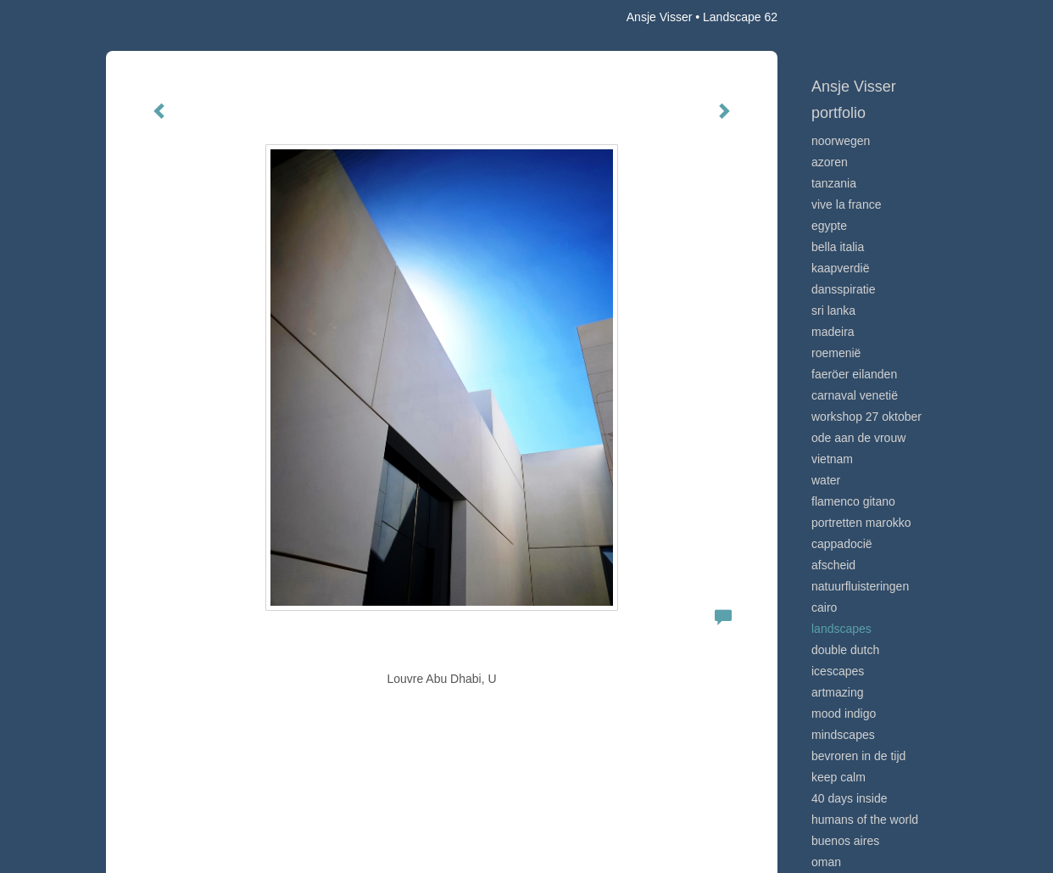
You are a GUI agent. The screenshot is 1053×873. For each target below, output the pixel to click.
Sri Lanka (833, 310)
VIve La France (846, 204)
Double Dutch (845, 650)
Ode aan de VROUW (858, 438)
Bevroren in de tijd (858, 756)
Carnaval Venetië (854, 395)
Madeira (833, 332)
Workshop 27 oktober (866, 416)
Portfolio (838, 112)
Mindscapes (843, 734)
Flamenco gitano (853, 501)
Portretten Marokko (861, 522)
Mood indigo (843, 713)
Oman (826, 862)
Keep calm (838, 777)
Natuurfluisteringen (860, 586)
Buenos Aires (845, 841)
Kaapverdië (840, 268)
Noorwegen (840, 141)
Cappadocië (841, 544)
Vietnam (832, 459)
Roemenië (836, 353)
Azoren (829, 162)
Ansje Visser (660, 17)
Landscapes (841, 628)
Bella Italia (837, 247)
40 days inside (849, 798)
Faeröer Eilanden (854, 374)
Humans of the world (864, 819)
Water (825, 480)
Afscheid (833, 565)
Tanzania (833, 183)
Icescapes (837, 671)
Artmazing (837, 692)
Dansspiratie (843, 289)
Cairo (824, 607)
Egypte (829, 225)
